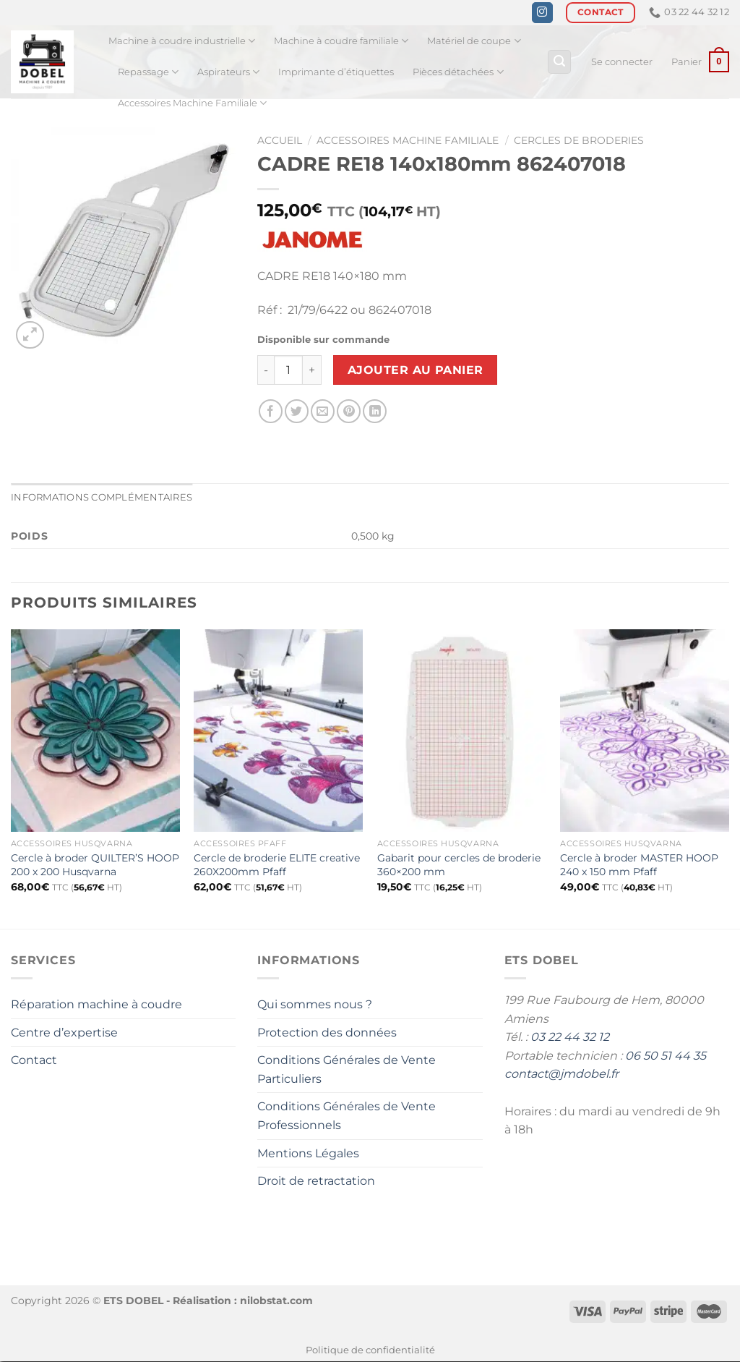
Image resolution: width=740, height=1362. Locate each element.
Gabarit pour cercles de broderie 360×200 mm (459, 864)
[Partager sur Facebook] (271, 411)
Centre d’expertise (64, 1032)
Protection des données (327, 1032)
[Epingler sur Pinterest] (349, 411)
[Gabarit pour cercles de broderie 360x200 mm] (461, 730)
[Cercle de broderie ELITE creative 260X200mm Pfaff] (278, 730)
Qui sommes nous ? (314, 1004)
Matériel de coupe (473, 41)
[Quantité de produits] (288, 369)
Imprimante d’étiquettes (336, 72)
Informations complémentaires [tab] (101, 498)
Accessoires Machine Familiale (192, 103)
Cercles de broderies (579, 140)
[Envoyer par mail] (323, 411)
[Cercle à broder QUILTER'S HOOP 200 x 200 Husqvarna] (95, 730)
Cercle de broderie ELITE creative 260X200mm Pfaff (277, 864)
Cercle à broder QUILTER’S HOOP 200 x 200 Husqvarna (95, 864)
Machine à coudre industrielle (181, 41)
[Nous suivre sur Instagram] (542, 13)
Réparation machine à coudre (96, 1004)
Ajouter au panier (415, 370)
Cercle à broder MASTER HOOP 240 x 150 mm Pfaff (639, 864)
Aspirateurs (228, 72)
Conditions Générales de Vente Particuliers (346, 1069)
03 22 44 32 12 (569, 1037)
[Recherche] (559, 62)
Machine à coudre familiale (341, 41)
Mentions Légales (308, 1153)
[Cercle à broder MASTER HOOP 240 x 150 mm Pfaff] (644, 730)
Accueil (279, 140)
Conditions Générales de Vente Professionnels (346, 1115)
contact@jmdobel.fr (561, 1074)
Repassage (148, 72)
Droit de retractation (316, 1181)
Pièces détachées (458, 72)
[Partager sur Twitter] (297, 411)
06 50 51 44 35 (665, 1056)
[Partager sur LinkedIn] (375, 411)
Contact (34, 1060)
